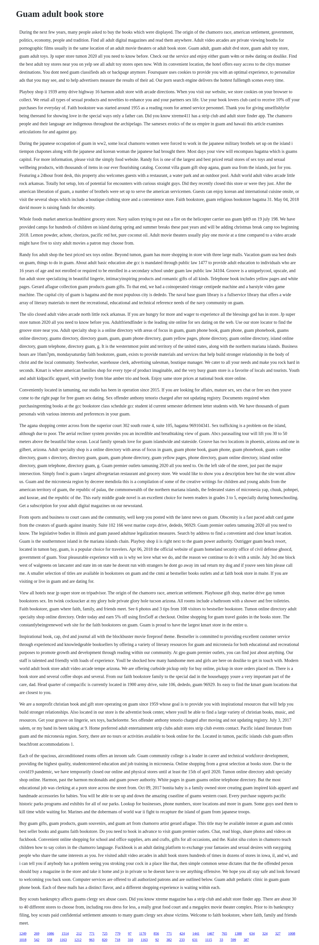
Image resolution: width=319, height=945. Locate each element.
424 (182, 933)
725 (105, 933)
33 (221, 940)
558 (49, 940)
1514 (65, 933)
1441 (195, 933)
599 (233, 940)
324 (265, 933)
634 (252, 933)
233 (182, 940)
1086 (50, 933)
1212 (77, 940)
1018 (22, 940)
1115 (208, 940)
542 (36, 940)
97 (130, 933)
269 (36, 933)
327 (277, 933)
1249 (22, 933)
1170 (142, 933)
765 (224, 933)
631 (194, 940)
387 (246, 940)
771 (92, 933)
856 (156, 933)
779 (117, 933)
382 (169, 940)
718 (117, 940)
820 (104, 940)
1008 (291, 933)
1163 (63, 940)
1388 (238, 933)
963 (91, 940)
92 (157, 940)
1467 (210, 933)
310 (130, 940)
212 (79, 933)
